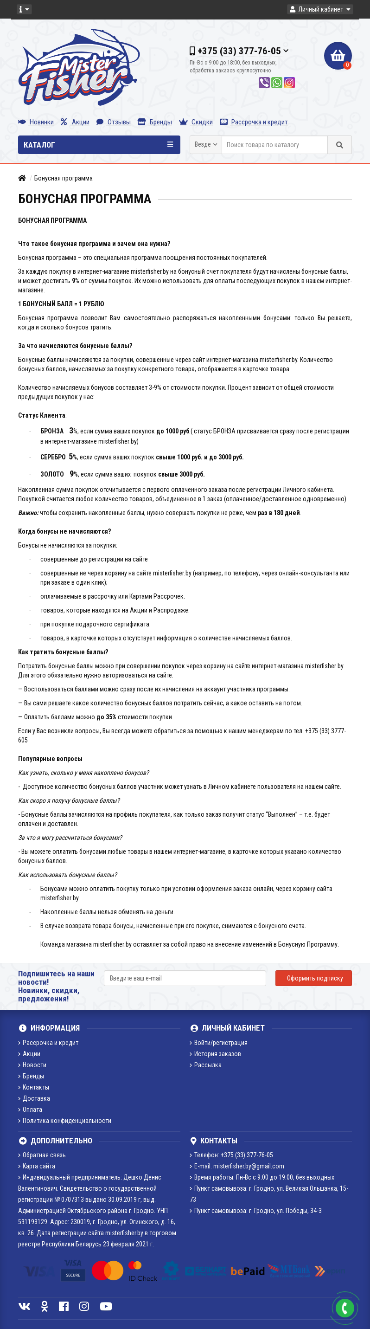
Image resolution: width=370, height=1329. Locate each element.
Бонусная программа (63, 178)
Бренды (155, 122)
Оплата (30, 1109)
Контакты (33, 1087)
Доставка (34, 1098)
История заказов (215, 1054)
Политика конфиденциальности (64, 1120)
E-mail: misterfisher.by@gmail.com (237, 1166)
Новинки (36, 122)
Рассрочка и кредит (254, 122)
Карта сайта (36, 1166)
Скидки (196, 122)
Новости (32, 1065)
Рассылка (206, 1065)
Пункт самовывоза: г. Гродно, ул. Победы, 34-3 (256, 1210)
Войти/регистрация (219, 1042)
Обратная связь (42, 1155)
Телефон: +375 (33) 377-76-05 (231, 1155)
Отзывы (113, 122)
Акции (75, 122)
